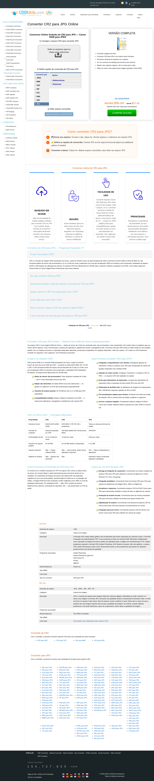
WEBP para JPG (48, 718)
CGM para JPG (116, 677)
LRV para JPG (64, 693)
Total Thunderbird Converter (13, 64)
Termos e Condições (35, 777)
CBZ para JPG (99, 728)
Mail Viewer (10, 141)
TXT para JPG (64, 682)
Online (72, 15)
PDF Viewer (10, 151)
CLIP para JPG (47, 690)
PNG (38, 96)
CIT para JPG (99, 672)
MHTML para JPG (65, 677)
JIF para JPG (64, 698)
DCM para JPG (99, 675)
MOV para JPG (116, 710)
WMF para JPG (99, 685)
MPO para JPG (82, 685)
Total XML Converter (13, 50)
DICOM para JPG (65, 667)
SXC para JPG (99, 736)
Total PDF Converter (13, 33)
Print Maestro (11, 126)
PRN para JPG (82, 667)
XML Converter (116, 753)
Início (63, 15)
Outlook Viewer (12, 138)
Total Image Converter (12, 73)
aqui (144, 239)
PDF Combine (11, 88)
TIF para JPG (81, 693)
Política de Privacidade (45, 774)
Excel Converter (103, 753)
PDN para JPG (64, 690)
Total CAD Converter (14, 43)
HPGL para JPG (134, 672)
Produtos (107, 15)
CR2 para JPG (82, 710)
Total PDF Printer (12, 105)
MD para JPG (99, 733)
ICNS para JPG (116, 682)
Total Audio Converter (14, 76)
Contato (130, 15)
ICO (38, 93)
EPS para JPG (134, 723)
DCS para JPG (47, 677)
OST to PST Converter (14, 70)
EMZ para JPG (99, 670)
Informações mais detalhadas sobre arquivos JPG (90, 621)
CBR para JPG (99, 731)
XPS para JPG (134, 675)
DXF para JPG (99, 677)
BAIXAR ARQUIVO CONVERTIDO (59, 114)
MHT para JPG (64, 685)
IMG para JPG (64, 670)
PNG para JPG (82, 670)
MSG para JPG (47, 698)
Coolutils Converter (13, 26)
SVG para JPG (116, 680)
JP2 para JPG (81, 680)
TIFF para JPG (82, 675)
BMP (38, 82)
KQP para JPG (116, 675)
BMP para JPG (82, 672)
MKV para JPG (116, 708)
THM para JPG (134, 680)
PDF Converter (43, 753)
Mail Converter (68, 753)
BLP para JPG (47, 688)
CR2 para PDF (42, 640)
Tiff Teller (9, 118)
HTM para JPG (82, 728)
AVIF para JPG (99, 698)
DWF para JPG (64, 672)
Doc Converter (79, 753)
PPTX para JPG (99, 703)
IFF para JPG (133, 670)
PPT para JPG (82, 718)
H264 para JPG (47, 680)
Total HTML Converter (14, 29)
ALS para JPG (82, 682)
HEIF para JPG (99, 695)
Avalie (90, 328)
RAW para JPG (82, 705)
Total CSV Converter (13, 46)
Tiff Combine (11, 115)
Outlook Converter (55, 753)
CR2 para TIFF (61, 640)
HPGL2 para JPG (135, 682)
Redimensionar (59, 80)
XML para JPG (47, 670)
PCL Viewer (10, 148)
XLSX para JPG (47, 672)
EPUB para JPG (99, 726)
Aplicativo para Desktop (89, 15)
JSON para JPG (65, 680)
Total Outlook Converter (11, 58)
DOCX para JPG (134, 677)
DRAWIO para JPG (66, 695)
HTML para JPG (65, 675)
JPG (38, 104)
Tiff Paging (10, 111)
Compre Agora (122, 113)
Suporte (119, 15)
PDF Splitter (10, 94)
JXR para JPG (99, 667)
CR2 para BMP (80, 640)
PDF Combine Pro (13, 91)
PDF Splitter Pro (12, 98)
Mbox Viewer (11, 145)
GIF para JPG (99, 688)
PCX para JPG (134, 685)
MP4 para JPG (47, 682)
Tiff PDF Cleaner (12, 101)
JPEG (39, 78)
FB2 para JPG (99, 738)
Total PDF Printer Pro (14, 108)
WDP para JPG (116, 670)
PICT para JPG (116, 700)
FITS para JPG (134, 667)
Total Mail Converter (13, 53)
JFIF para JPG (64, 688)
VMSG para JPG (82, 736)
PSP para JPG (99, 682)
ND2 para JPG (47, 693)
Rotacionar (57, 84)
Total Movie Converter (14, 79)
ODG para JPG (99, 700)
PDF (38, 100)
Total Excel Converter (14, 40)
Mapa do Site (32, 774)
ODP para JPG (82, 713)
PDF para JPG (47, 667)
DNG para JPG (64, 718)
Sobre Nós (140, 16)
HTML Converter (91, 753)
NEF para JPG (82, 703)
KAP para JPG (116, 672)
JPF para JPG (47, 685)
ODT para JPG (99, 680)
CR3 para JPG (116, 667)
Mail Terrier (10, 130)
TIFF (38, 85)
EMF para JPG (82, 698)
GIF (38, 89)
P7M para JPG (47, 700)
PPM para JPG (82, 677)
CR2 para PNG (99, 640)
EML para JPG (47, 695)
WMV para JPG (116, 703)
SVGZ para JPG (65, 715)
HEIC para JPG (99, 693)
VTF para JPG (47, 675)
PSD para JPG (64, 703)
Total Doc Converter (13, 36)
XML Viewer (10, 155)
